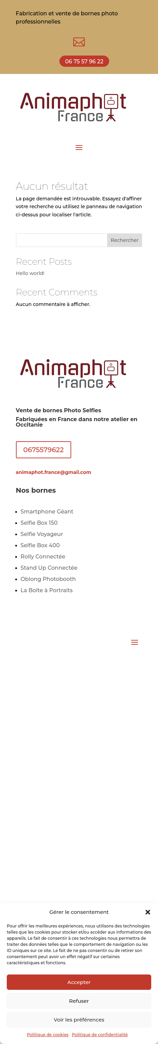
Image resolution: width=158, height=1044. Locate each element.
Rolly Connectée (43, 556)
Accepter (79, 982)
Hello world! (30, 273)
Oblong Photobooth (48, 579)
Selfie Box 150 (39, 523)
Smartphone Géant (47, 511)
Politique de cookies (47, 1034)
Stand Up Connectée (49, 568)
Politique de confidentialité (100, 1034)
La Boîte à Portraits (47, 590)
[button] (147, 912)
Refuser (79, 1001)
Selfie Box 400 (40, 545)
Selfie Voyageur (42, 534)
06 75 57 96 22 (84, 61)
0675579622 (43, 450)
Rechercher (125, 240)
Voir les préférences (79, 1019)
